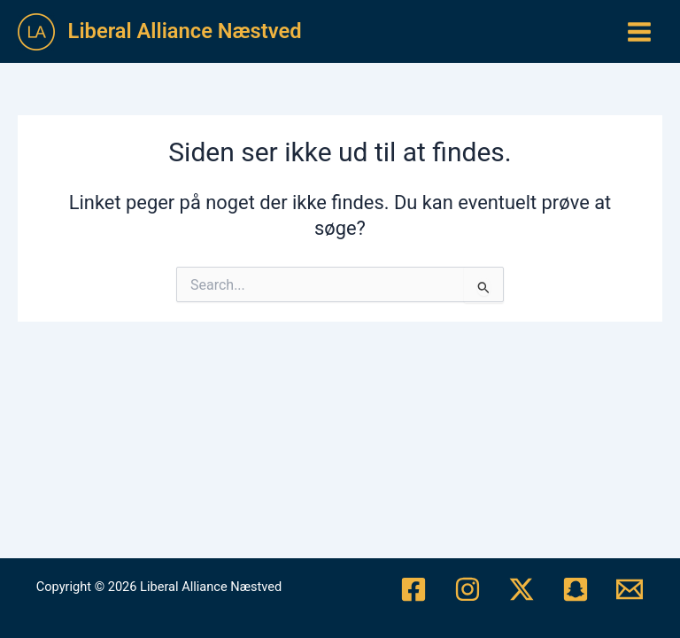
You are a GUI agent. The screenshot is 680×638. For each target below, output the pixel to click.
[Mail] (629, 589)
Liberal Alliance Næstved (185, 31)
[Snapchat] (575, 589)
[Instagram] (467, 589)
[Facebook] (413, 589)
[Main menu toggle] (639, 32)
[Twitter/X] (521, 589)
